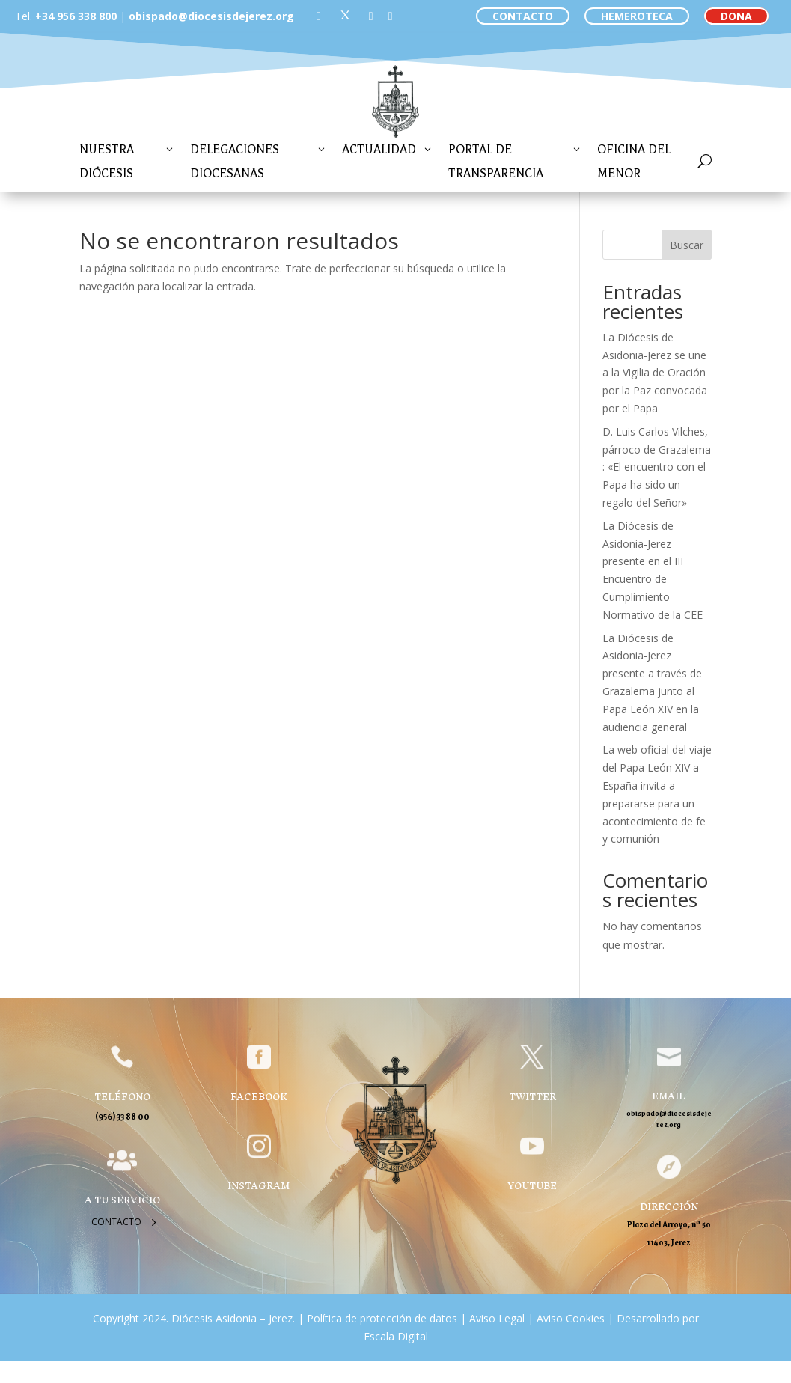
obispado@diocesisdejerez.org (211, 16)
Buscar (686, 245)
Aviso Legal (495, 1318)
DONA (736, 16)
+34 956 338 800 (76, 16)
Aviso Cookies (569, 1318)
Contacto (116, 1221)
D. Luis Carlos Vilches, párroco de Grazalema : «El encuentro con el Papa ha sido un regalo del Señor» (656, 467)
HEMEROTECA (637, 16)
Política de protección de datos (382, 1318)
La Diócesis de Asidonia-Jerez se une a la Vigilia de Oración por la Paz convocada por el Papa (654, 372)
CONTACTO (522, 16)
